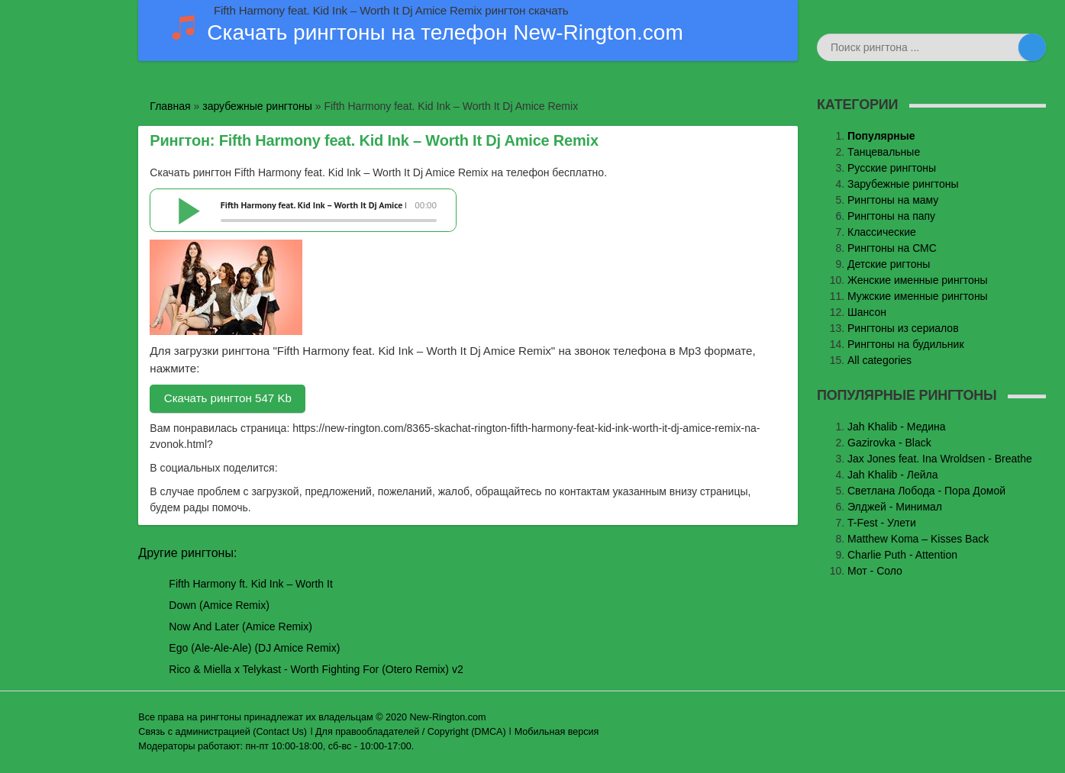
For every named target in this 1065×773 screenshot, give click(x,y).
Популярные (881, 136)
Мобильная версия (557, 731)
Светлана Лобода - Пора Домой (926, 491)
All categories (879, 360)
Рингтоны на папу (891, 216)
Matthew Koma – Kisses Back (918, 539)
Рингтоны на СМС (892, 248)
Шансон (866, 312)
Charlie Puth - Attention (902, 555)
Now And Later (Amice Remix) (240, 626)
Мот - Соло (874, 571)
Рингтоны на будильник (905, 344)
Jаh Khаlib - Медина (896, 426)
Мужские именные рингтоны (917, 296)
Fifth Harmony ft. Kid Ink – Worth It (250, 584)
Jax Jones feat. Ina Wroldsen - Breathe (939, 459)
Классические (881, 232)
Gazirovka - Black (889, 442)
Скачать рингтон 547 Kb (228, 397)
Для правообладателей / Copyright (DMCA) (410, 731)
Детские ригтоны (888, 264)
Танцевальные (883, 152)
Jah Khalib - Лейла (892, 475)
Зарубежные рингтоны (903, 184)
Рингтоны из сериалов (903, 328)
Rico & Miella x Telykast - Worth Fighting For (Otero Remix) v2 (316, 669)
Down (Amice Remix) (219, 605)
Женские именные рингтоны (917, 280)
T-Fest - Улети (881, 523)
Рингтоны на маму (892, 200)
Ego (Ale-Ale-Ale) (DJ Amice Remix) (254, 648)
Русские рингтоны (891, 168)
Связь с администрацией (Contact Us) (222, 731)
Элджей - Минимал (894, 507)
